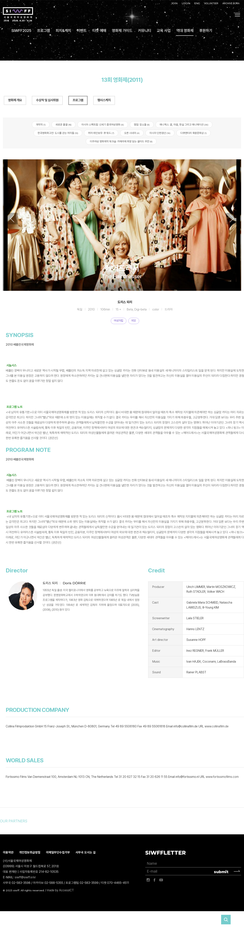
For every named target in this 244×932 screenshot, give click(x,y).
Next (231, 218)
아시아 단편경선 (159, 133)
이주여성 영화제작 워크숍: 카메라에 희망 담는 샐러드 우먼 (121, 141)
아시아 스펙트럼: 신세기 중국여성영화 (102, 124)
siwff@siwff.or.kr (25, 877)
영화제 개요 (15, 100)
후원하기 (205, 30)
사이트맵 (237, 14)
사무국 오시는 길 (85, 852)
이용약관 (8, 852)
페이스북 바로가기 (155, 880)
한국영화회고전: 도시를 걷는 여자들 (58, 133)
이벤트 (82, 30)
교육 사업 (164, 30)
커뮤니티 (144, 30)
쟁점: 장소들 (142, 124)
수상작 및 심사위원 (47, 100)
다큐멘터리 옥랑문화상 (193, 133)
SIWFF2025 (21, 30)
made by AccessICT (60, 890)
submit (221, 872)
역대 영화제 (184, 30)
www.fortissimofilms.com (222, 777)
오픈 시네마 (132, 133)
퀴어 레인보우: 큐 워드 (101, 133)
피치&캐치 (63, 30)
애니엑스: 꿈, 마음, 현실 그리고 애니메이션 (184, 124)
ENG (197, 3)
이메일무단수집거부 (58, 852)
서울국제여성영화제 (18, 14)
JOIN (174, 3)
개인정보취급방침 (29, 852)
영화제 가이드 (122, 30)
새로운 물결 (63, 124)
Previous (12, 218)
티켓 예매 (99, 30)
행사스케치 (104, 100)
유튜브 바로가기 (161, 880)
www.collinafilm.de (217, 726)
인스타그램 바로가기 (148, 880)
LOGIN (186, 3)
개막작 (41, 124)
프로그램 (43, 30)
